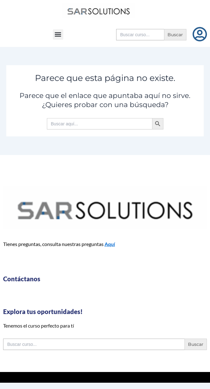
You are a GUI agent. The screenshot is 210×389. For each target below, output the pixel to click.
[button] (58, 34)
